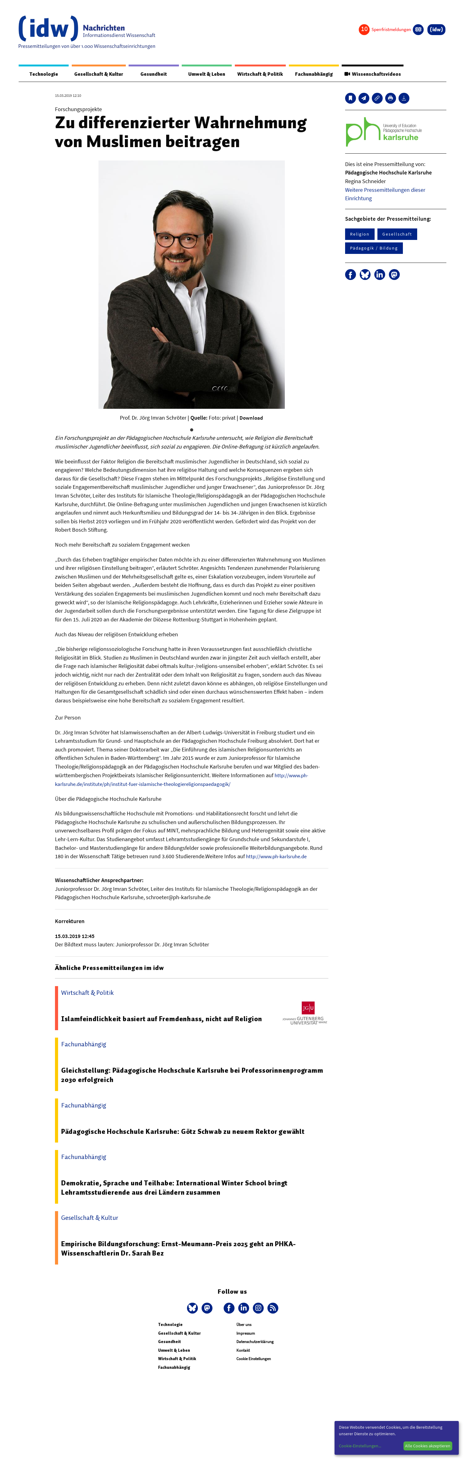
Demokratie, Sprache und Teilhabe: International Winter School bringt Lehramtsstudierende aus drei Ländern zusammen (178, 1187)
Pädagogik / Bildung (374, 248)
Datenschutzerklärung (255, 1341)
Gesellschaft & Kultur (96, 74)
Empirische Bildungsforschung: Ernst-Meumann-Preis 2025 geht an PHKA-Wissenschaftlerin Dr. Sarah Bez (183, 1248)
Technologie (41, 74)
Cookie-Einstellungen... (360, 1446)
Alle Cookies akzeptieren (427, 1446)
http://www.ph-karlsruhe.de (279, 856)
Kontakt (243, 1350)
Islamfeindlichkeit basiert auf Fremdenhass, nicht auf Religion (164, 1018)
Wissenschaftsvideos (370, 74)
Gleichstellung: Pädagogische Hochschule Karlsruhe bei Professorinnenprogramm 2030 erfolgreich (153, 1075)
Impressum (245, 1333)
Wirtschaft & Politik (256, 74)
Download (251, 418)
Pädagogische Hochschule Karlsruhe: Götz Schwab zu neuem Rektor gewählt (188, 1131)
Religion (360, 234)
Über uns (243, 1324)
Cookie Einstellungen (253, 1358)
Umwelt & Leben (201, 74)
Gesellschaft (397, 234)
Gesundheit (152, 74)
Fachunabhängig (310, 74)
